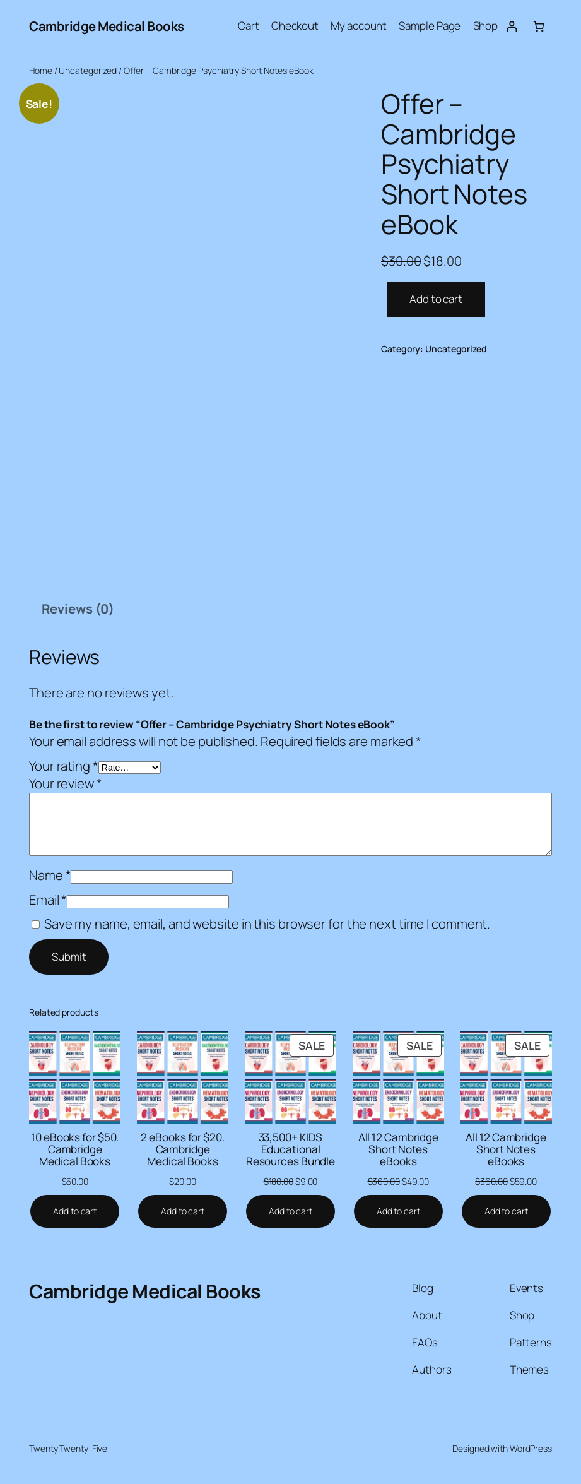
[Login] (511, 26)
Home (40, 70)
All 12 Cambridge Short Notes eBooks (398, 1149)
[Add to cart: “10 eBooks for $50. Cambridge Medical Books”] (74, 1211)
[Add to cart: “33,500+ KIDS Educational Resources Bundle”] (290, 1211)
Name (50, 875)
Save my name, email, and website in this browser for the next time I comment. (267, 923)
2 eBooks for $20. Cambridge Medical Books (182, 1149)
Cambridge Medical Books (106, 26)
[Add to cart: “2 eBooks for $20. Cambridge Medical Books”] (182, 1211)
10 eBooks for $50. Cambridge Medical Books (75, 1149)
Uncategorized (88, 70)
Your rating (63, 766)
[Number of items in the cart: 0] (538, 26)
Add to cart (435, 299)
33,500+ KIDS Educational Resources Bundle (290, 1149)
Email (48, 899)
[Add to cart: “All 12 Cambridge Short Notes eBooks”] (398, 1211)
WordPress (531, 1448)
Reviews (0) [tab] (78, 608)
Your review (65, 783)
